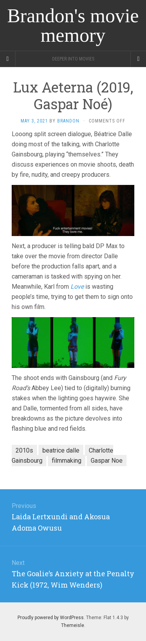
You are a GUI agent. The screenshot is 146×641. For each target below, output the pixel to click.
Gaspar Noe (107, 460)
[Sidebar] (8, 59)
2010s (24, 450)
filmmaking (66, 460)
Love (77, 286)
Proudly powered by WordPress (51, 617)
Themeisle (72, 625)
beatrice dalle (60, 450)
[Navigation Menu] (138, 59)
